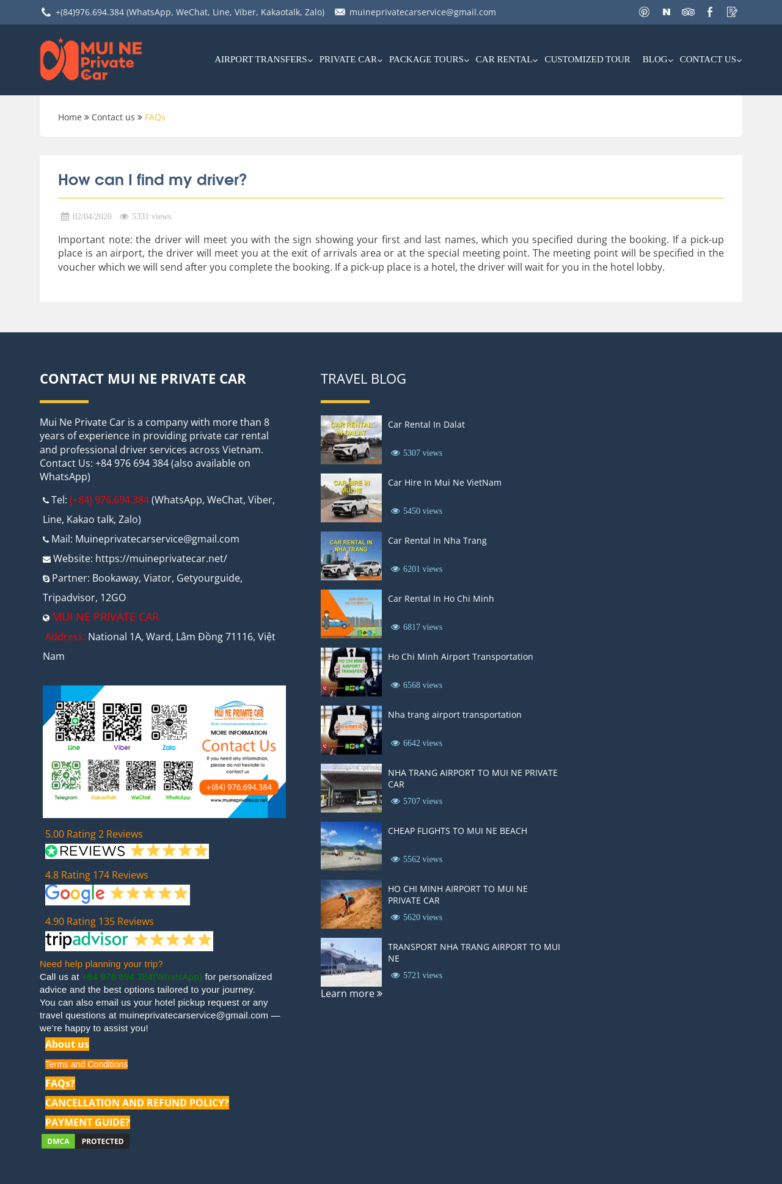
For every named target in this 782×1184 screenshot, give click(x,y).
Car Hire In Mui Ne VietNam (445, 482)
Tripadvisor (69, 597)
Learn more (351, 993)
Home (70, 117)
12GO (113, 597)
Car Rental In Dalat (426, 424)
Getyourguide (208, 578)
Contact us (708, 59)
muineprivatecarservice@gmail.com (422, 12)
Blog (655, 59)
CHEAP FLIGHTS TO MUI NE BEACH (457, 830)
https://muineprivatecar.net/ (161, 558)
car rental (504, 59)
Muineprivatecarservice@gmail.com (157, 539)
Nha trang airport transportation (455, 714)
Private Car (348, 59)
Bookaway (115, 578)
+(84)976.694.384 (90, 12)
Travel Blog (363, 378)
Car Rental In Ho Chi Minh (441, 598)
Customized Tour (587, 59)
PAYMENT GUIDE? (87, 1122)
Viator (158, 578)
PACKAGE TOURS (426, 59)
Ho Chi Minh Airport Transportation (460, 656)
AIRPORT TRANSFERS (260, 59)
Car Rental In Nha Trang (437, 540)
